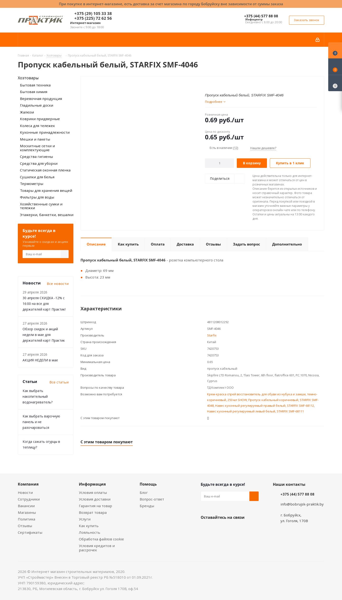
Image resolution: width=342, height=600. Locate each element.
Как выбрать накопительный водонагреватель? (37, 396)
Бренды (147, 505)
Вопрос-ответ (152, 499)
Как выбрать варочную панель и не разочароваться (41, 422)
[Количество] (219, 163)
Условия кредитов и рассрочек (97, 547)
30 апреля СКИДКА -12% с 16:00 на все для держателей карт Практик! (44, 304)
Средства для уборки (38, 163)
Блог (144, 492)
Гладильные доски (36, 105)
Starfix (212, 335)
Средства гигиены (36, 156)
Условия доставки (94, 499)
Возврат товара (93, 512)
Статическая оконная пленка (45, 170)
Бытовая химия (33, 91)
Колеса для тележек (37, 125)
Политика (26, 519)
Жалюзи (27, 112)
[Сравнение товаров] (335, 83)
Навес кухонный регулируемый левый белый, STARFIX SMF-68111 (255, 411)
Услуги (84, 519)
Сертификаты (30, 532)
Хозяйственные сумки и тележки (41, 206)
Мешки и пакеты (35, 139)
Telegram (241, 528)
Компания (28, 484)
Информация (92, 484)
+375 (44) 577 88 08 (261, 16)
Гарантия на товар (95, 505)
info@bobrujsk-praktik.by (302, 504)
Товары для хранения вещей (46, 190)
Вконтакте (205, 528)
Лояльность (89, 532)
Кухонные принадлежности (45, 132)
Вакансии (26, 505)
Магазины (27, 512)
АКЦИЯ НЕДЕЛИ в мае (40, 360)
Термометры (31, 183)
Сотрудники (29, 499)
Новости (25, 492)
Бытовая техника (35, 85)
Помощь (148, 484)
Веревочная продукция (41, 98)
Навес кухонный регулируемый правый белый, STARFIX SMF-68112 (264, 405)
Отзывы (25, 525)
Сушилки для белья (37, 177)
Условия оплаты (93, 492)
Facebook (217, 528)
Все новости (58, 283)
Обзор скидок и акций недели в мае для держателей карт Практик (44, 335)
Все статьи (59, 382)
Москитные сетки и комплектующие (37, 147)
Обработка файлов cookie (101, 539)
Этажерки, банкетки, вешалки (46, 214)
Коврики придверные (40, 118)
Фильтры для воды (37, 197)
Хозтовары (28, 77)
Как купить (89, 525)
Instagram (229, 528)
